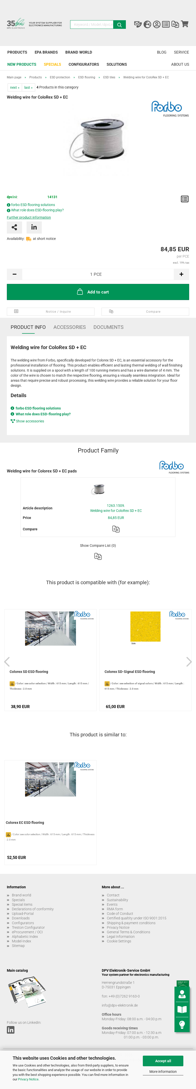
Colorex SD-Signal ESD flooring (130, 672)
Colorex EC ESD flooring (25, 823)
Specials (52, 64)
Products (17, 52)
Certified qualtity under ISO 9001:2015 (136, 918)
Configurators (84, 64)
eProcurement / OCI (27, 932)
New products (21, 64)
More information (163, 1072)
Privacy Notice (28, 1079)
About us (180, 64)
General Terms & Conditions (128, 932)
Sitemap (18, 946)
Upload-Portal (23, 914)
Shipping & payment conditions (131, 923)
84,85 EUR (116, 518)
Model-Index (21, 941)
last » (28, 87)
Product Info (28, 327)
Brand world (78, 52)
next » (14, 87)
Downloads (21, 918)
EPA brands (46, 52)
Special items (22, 904)
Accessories (69, 327)
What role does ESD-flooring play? (37, 210)
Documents (108, 327)
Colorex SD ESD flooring (29, 672)
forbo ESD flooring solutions (33, 205)
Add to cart (92, 291)
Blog (161, 52)
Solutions (117, 64)
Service (181, 52)
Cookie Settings (119, 941)
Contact (113, 895)
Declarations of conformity (33, 909)
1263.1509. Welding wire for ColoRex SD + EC (116, 508)
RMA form (115, 909)
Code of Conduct (120, 914)
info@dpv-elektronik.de (120, 1005)
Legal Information (121, 937)
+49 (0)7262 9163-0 (124, 996)
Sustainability (117, 900)
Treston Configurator (28, 927)
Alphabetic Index (25, 937)
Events (112, 904)
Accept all (163, 1061)
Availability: (16, 239)
